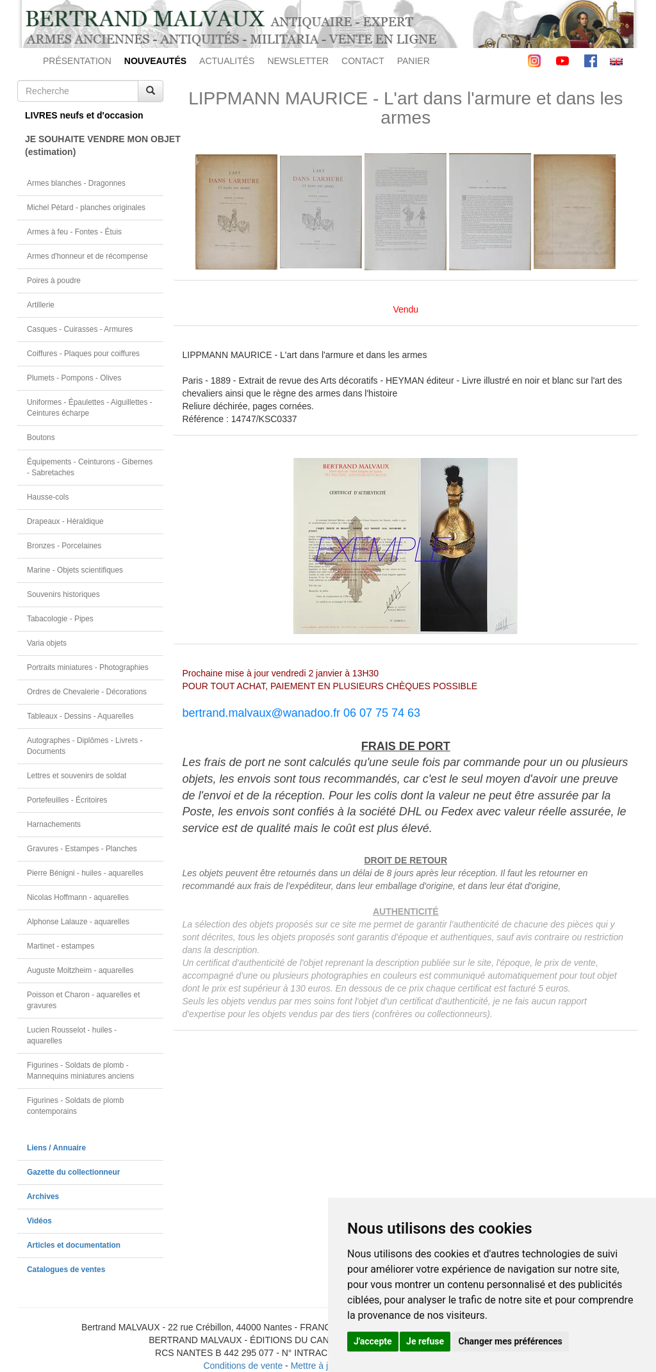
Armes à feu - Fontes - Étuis (74, 231)
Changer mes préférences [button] (510, 1341)
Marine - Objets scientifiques (75, 570)
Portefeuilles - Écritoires (67, 800)
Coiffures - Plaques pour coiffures (83, 353)
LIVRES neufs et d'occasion (84, 115)
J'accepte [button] (373, 1341)
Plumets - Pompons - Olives (74, 377)
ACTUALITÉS (226, 61)
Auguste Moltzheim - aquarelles (80, 970)
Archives (43, 1196)
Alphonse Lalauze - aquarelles (78, 921)
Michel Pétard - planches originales (86, 207)
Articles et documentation (73, 1245)
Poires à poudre (54, 280)
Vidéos (39, 1220)
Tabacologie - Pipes (60, 618)
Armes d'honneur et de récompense (87, 256)
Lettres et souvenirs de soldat (76, 775)
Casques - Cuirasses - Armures (80, 329)
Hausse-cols (48, 497)
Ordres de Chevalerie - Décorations (87, 691)
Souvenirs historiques (63, 594)
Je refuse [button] (425, 1341)
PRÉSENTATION (77, 61)
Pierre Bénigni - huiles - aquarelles (85, 873)
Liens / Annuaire (56, 1147)
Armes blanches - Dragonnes (76, 183)
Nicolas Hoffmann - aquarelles (78, 897)
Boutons (41, 437)
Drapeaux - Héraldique (65, 521)
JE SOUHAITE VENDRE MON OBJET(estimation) (94, 145)
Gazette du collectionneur (73, 1172)
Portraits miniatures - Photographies (88, 667)
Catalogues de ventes (66, 1269)
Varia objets (47, 643)
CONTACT (362, 61)
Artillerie (40, 304)
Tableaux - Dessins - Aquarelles (80, 716)
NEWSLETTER (298, 61)
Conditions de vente (243, 1365)
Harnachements (54, 824)
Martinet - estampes (60, 946)
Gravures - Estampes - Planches (82, 848)
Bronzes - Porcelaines (64, 545)
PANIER (413, 61)
